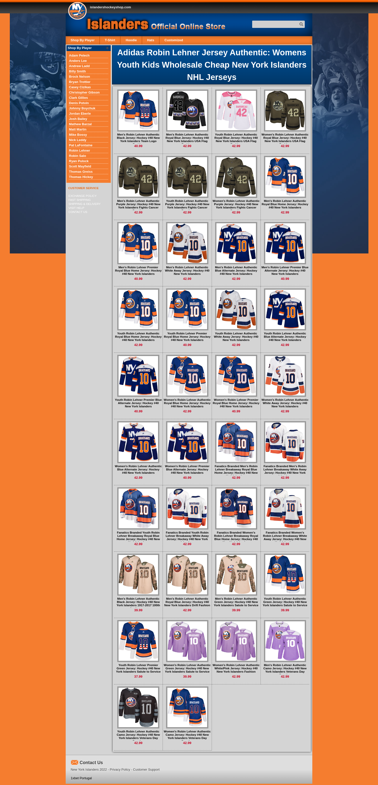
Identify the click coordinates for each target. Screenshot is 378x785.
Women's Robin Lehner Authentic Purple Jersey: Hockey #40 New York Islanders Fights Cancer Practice (236, 205)
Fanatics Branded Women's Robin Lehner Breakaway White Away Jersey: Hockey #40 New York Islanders (285, 537)
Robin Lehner (79, 150)
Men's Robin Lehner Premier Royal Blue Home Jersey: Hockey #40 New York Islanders (138, 270)
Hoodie (131, 40)
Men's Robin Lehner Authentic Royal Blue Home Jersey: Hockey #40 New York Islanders (285, 204)
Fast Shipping (79, 199)
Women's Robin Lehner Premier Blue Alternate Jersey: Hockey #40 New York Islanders (187, 469)
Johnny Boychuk (82, 108)
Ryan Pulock (79, 161)
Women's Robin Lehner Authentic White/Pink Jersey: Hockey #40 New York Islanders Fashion (236, 668)
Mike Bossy (78, 135)
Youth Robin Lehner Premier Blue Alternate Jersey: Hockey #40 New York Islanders (138, 403)
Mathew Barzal (80, 124)
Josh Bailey (78, 119)
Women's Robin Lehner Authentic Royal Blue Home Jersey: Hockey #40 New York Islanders (187, 403)
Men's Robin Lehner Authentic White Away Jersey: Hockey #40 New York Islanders (187, 270)
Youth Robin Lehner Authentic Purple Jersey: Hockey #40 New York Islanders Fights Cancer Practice (187, 205)
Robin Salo (77, 156)
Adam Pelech (79, 55)
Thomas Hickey (81, 177)
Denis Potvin (79, 103)
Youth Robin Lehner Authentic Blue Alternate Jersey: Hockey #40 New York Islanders (285, 336)
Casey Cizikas (80, 87)
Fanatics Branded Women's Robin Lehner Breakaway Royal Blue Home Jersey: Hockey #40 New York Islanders (236, 537)
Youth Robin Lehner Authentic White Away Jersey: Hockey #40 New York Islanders (236, 336)
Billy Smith (77, 71)
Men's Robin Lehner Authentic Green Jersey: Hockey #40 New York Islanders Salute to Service (236, 602)
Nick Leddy (77, 140)
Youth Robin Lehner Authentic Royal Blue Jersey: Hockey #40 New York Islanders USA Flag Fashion (236, 139)
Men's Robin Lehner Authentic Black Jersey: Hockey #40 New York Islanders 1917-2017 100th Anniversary (138, 603)
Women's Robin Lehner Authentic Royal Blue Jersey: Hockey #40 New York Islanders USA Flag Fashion (285, 139)
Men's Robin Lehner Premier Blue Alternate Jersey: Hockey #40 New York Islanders (285, 270)
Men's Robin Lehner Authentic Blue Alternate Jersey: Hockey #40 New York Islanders (236, 270)
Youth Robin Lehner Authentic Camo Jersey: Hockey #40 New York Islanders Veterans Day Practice (138, 736)
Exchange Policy (82, 195)
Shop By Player (83, 40)
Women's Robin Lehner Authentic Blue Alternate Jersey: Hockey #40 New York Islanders (138, 469)
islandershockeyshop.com (110, 7)
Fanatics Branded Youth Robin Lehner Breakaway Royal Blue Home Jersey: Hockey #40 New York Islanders (138, 537)
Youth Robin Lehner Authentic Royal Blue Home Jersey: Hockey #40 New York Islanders (138, 336)
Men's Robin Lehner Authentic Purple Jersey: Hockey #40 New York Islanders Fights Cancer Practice (138, 205)
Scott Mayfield (80, 166)
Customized (173, 40)
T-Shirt (110, 40)
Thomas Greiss (81, 171)
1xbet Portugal (81, 778)
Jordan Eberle (80, 113)
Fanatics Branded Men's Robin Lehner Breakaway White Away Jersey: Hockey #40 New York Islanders (285, 470)
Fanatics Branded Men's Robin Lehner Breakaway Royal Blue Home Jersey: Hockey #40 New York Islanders (236, 470)
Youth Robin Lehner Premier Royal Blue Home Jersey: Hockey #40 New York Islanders (187, 336)
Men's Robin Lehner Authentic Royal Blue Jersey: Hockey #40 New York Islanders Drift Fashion (187, 602)
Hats (150, 40)
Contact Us (77, 211)
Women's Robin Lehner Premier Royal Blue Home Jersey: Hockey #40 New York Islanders (236, 403)
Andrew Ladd (79, 66)
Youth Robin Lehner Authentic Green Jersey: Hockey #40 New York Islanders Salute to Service (285, 602)
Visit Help (76, 207)
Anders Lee (78, 61)
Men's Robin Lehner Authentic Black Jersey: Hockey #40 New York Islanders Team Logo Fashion (138, 139)
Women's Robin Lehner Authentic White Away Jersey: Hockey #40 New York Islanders (285, 403)
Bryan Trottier (79, 82)
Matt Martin (77, 129)
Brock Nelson (79, 76)
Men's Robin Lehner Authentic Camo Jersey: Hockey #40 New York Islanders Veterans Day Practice (285, 669)
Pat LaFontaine (80, 145)
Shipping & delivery (84, 203)
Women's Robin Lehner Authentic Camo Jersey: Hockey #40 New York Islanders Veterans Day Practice (187, 736)
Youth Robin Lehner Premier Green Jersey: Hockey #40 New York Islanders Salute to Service (138, 668)
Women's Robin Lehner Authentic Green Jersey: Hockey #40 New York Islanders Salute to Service (187, 668)
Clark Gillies (78, 98)
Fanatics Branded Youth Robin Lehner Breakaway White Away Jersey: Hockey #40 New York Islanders (187, 537)
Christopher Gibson (84, 92)
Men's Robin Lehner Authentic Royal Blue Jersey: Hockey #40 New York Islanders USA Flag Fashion (187, 139)
